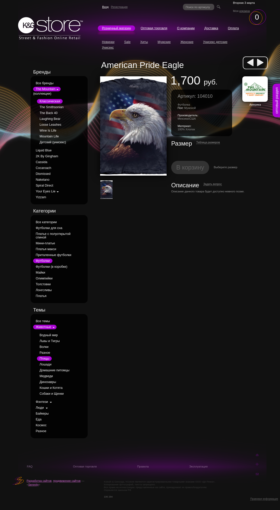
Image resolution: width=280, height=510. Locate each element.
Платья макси (46, 249)
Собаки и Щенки (51, 393)
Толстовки (43, 284)
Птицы (44, 358)
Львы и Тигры (49, 341)
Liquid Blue (43, 150)
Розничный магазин (116, 28)
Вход (105, 6)
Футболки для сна (49, 228)
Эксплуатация (198, 466)
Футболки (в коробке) (51, 266)
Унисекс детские (215, 42)
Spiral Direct (44, 185)
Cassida (41, 162)
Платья (41, 296)
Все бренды (45, 83)
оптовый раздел (277, 100)
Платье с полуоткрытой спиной (53, 235)
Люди (40, 407)
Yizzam (41, 197)
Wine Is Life (47, 130)
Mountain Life (49, 136)
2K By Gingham (47, 156)
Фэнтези (42, 402)
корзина (244, 10)
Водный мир (48, 335)
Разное (44, 353)
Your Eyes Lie (45, 191)
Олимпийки (44, 278)
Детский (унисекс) (52, 142)
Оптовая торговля (154, 28)
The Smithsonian (51, 107)
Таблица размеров (208, 142)
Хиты (144, 42)
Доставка (211, 28)
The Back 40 (48, 113)
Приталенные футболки (53, 255)
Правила (143, 466)
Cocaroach (43, 168)
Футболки (43, 261)
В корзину (190, 167)
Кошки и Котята (50, 388)
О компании (186, 28)
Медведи (46, 376)
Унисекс (108, 47)
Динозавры (47, 382)
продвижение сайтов (67, 480)
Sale (127, 42)
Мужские (164, 42)
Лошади (45, 364)
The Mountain (45, 89)
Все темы (43, 321)
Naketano (42, 179)
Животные (43, 327)
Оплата (233, 28)
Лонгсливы (44, 290)
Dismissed (43, 174)
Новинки (108, 42)
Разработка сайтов (38, 480)
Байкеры (42, 413)
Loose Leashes (50, 124)
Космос (41, 425)
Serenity (33, 484)
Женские (186, 42)
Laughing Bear (49, 119)
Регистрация (119, 6)
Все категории (46, 222)
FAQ (29, 466)
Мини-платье (45, 243)
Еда (39, 419)
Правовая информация (264, 499)
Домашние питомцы (54, 370)
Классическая (49, 101)
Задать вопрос (212, 184)
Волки (43, 347)
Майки (40, 272)
